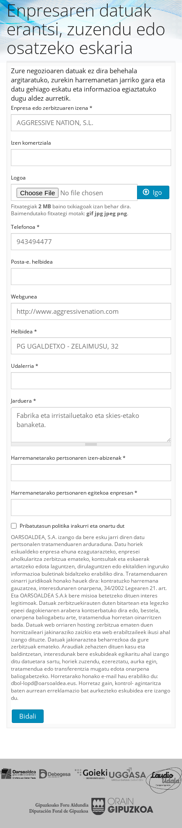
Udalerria (24, 366)
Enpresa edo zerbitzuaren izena (52, 108)
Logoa (18, 177)
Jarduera (23, 400)
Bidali (27, 716)
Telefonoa (25, 227)
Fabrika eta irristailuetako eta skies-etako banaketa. (91, 424)
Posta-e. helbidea (32, 261)
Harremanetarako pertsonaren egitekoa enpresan (74, 492)
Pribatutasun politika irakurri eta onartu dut (67, 526)
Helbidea (24, 331)
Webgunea (24, 296)
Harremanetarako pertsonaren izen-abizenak (68, 458)
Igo (152, 192)
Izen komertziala (31, 142)
